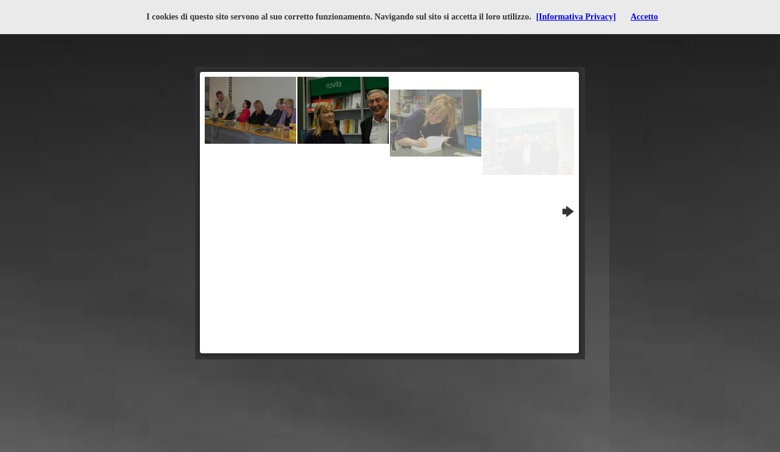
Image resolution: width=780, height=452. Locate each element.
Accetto (644, 16)
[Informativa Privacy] (576, 16)
